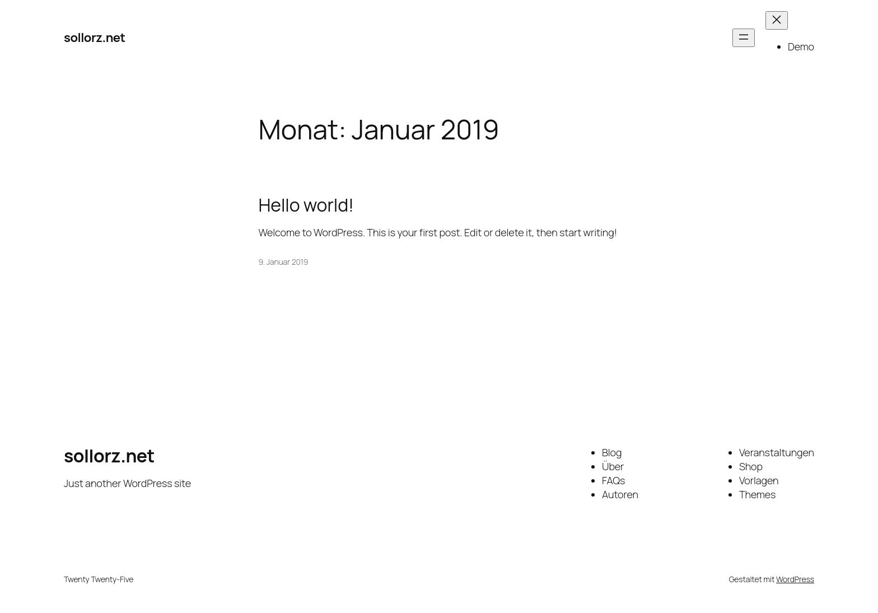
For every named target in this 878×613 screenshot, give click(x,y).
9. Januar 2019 (284, 261)
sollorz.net (94, 37)
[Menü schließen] (776, 20)
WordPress (795, 579)
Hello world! (306, 205)
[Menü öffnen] (743, 38)
